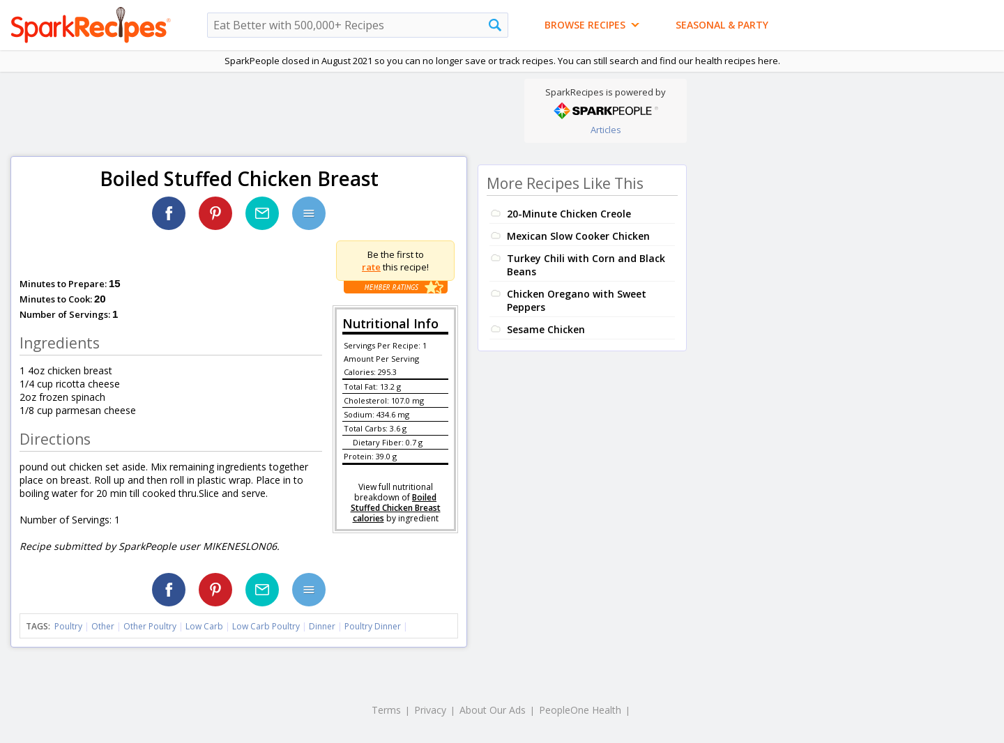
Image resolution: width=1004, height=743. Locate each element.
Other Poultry (149, 626)
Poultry (68, 626)
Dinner (322, 626)
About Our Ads (492, 710)
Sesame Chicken (546, 329)
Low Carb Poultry (266, 626)
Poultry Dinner (372, 626)
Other (102, 626)
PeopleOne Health (580, 710)
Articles (606, 129)
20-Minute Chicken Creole (569, 213)
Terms (386, 710)
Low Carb (204, 626)
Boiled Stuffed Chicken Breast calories (396, 507)
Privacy (430, 710)
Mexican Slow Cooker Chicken (578, 236)
